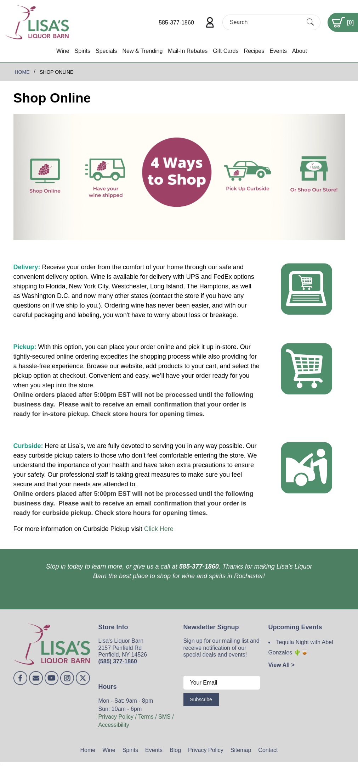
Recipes (254, 51)
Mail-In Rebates (188, 51)
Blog (175, 750)
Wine (62, 51)
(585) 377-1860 (117, 661)
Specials (106, 51)
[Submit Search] (310, 22)
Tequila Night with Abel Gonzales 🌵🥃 (300, 647)
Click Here (159, 528)
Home (88, 750)
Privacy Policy (205, 750)
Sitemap (241, 750)
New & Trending (142, 51)
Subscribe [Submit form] (201, 699)
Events (278, 51)
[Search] (265, 22)
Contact (268, 750)
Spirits (82, 51)
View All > (281, 665)
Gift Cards (225, 51)
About (299, 51)
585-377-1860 (176, 23)
